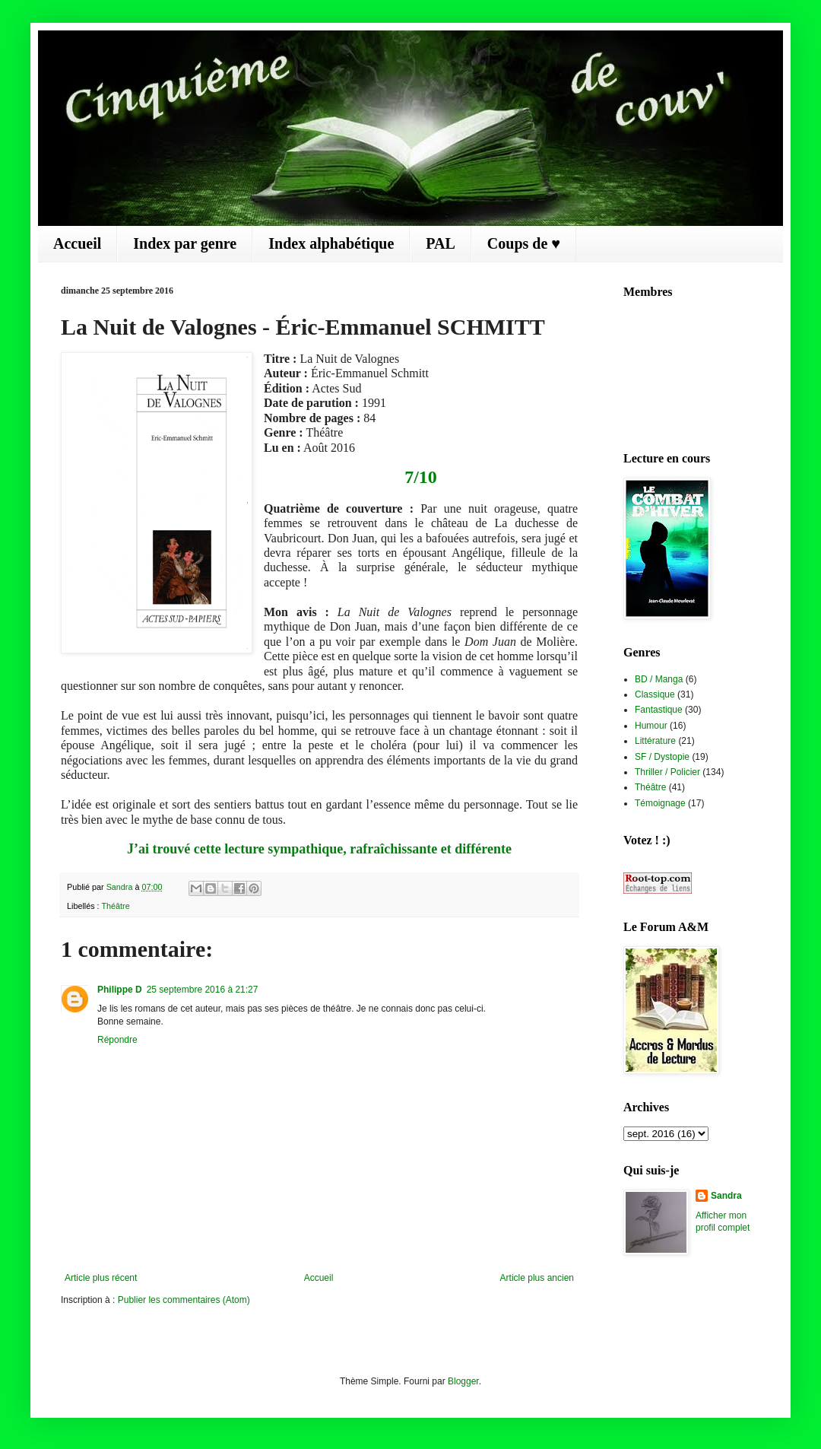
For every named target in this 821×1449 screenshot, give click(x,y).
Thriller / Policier (667, 772)
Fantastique (659, 709)
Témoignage (660, 803)
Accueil (77, 243)
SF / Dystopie (662, 757)
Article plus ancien (537, 1278)
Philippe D (119, 989)
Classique (655, 694)
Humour (651, 725)
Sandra (726, 1195)
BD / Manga (659, 679)
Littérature (655, 741)
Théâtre (115, 905)
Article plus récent (101, 1278)
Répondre (117, 1039)
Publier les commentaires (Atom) (184, 1300)
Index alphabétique (331, 243)
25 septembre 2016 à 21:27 (202, 989)
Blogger (463, 1381)
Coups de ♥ (523, 243)
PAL (440, 243)
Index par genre (184, 243)
